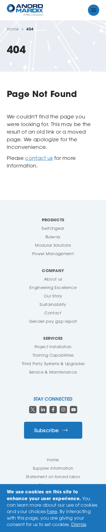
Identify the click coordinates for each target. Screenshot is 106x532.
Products (53, 219)
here (52, 511)
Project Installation (53, 346)
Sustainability (53, 304)
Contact (52, 312)
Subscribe (51, 430)
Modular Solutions (53, 245)
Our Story (53, 295)
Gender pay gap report (53, 321)
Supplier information (53, 468)
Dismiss (78, 524)
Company (53, 270)
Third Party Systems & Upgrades (53, 363)
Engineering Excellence (53, 287)
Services (53, 338)
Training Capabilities (53, 355)
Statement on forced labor (53, 476)
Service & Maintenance (53, 372)
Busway (53, 236)
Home (13, 29)
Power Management (53, 253)
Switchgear (53, 228)
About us (53, 279)
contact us (39, 158)
